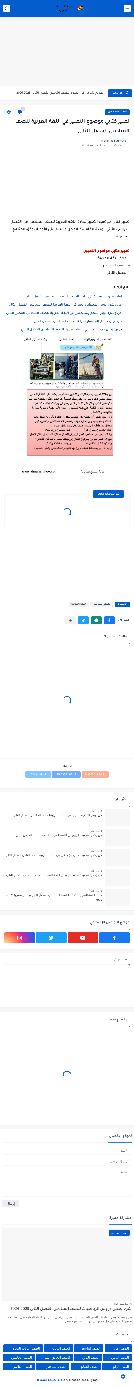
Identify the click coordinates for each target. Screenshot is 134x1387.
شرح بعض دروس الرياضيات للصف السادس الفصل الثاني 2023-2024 (71, 1309)
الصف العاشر (22, 1366)
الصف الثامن (120, 1357)
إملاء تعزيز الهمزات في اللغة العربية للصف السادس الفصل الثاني (73, 297)
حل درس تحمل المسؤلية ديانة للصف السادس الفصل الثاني (77, 321)
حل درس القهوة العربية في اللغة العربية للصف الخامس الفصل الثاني (57, 815)
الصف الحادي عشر (57, 1357)
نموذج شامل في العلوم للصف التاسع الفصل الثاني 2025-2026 (60, 93)
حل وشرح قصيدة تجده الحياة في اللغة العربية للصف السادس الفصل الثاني (54, 875)
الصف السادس (117, 112)
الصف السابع (89, 1366)
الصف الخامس (21, 1357)
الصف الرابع (120, 1366)
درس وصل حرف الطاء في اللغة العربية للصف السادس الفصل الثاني (71, 330)
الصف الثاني (90, 1357)
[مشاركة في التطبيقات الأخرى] (70, 620)
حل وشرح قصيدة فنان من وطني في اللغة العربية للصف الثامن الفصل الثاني (53, 855)
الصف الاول (121, 1348)
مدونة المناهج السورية (50, 1380)
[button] (109, 620)
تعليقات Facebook (66, 774)
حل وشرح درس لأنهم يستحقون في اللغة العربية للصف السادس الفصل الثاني (64, 313)
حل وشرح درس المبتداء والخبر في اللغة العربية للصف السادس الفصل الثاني (65, 305)
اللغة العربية (78, 604)
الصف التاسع (91, 1348)
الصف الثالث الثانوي (25, 1348)
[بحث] (6, 8)
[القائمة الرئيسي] (127, 8)
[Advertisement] (67, 52)
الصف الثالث (61, 1348)
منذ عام (94, 811)
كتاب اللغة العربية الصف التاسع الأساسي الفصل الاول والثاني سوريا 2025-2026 (54, 898)
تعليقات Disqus (38, 774)
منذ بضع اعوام (120, 1303)
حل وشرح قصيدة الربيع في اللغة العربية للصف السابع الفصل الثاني (59, 835)
